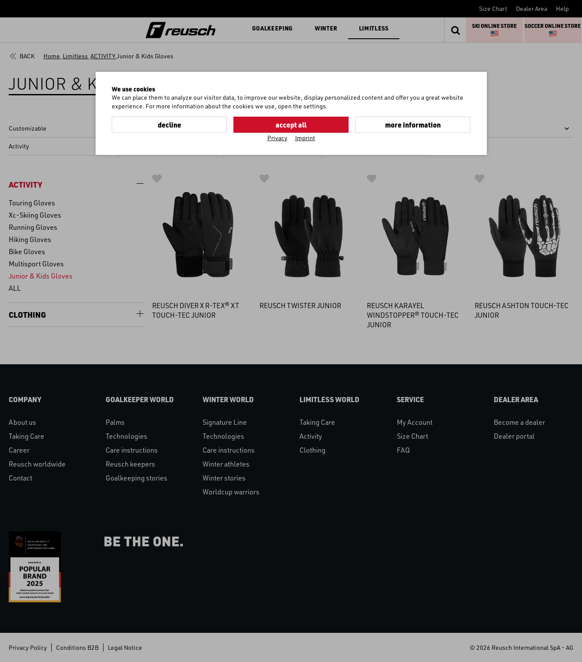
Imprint (305, 138)
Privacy (277, 138)
